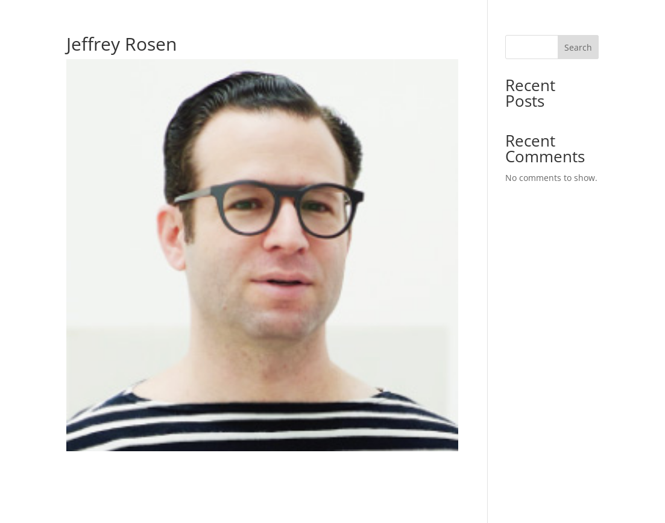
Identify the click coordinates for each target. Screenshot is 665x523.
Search (578, 47)
